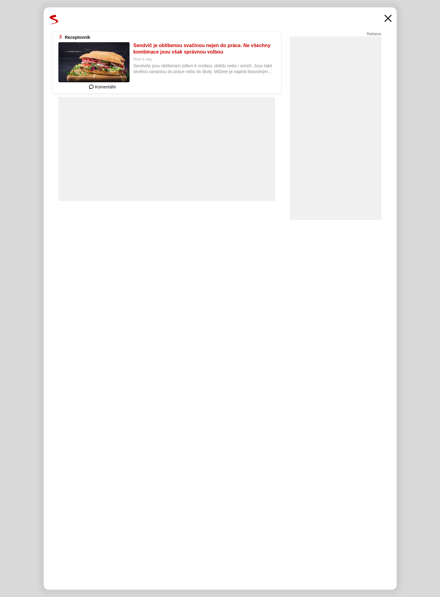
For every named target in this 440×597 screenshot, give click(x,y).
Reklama (374, 34)
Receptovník (77, 37)
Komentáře (102, 86)
